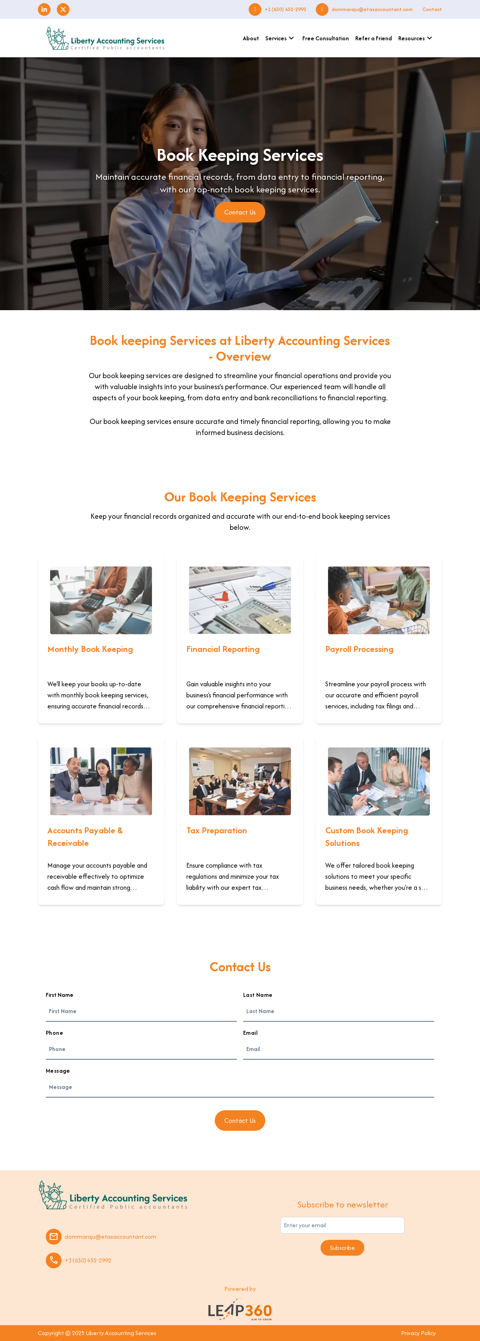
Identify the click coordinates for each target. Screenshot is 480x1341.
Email (250, 1032)
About (251, 38)
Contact (432, 9)
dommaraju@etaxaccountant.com (372, 9)
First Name (59, 995)
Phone (54, 1032)
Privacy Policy (418, 1333)
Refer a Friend (373, 38)
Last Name (258, 995)
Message (58, 1070)
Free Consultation (325, 38)
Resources (416, 38)
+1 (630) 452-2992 (285, 9)
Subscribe (342, 1247)
